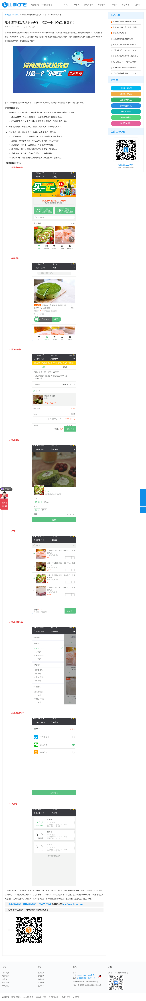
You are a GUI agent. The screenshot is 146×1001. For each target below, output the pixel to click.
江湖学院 (113, 5)
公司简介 (5, 973)
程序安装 (41, 973)
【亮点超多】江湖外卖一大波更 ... (124, 50)
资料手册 (41, 979)
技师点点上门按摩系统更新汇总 (123, 44)
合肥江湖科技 (54, 997)
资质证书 (5, 982)
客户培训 (41, 986)
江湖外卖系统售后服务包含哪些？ (124, 21)
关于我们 (137, 5)
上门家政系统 (126, 100)
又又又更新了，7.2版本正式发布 (124, 62)
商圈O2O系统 (126, 94)
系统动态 (16, 15)
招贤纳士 (5, 979)
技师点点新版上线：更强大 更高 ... (124, 27)
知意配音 (76, 997)
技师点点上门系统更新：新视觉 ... (124, 56)
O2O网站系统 (28, 997)
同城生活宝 (66, 997)
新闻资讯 (8, 15)
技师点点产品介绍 (118, 33)
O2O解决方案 (41, 997)
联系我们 (5, 986)
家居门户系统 (126, 123)
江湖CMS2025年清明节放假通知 (123, 67)
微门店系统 (126, 112)
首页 (66, 5)
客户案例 (5, 976)
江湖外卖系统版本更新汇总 (122, 39)
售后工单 (125, 5)
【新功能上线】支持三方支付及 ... (124, 73)
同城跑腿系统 (126, 106)
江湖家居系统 (15, 997)
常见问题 (41, 982)
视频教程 (41, 976)
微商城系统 (126, 117)
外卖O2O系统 (126, 88)
